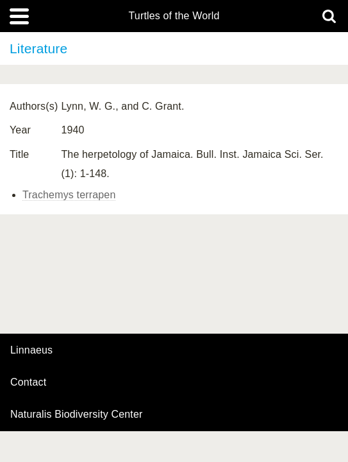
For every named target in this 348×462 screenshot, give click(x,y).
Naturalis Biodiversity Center (76, 414)
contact (28, 382)
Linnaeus (31, 350)
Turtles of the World (174, 16)
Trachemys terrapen (68, 194)
